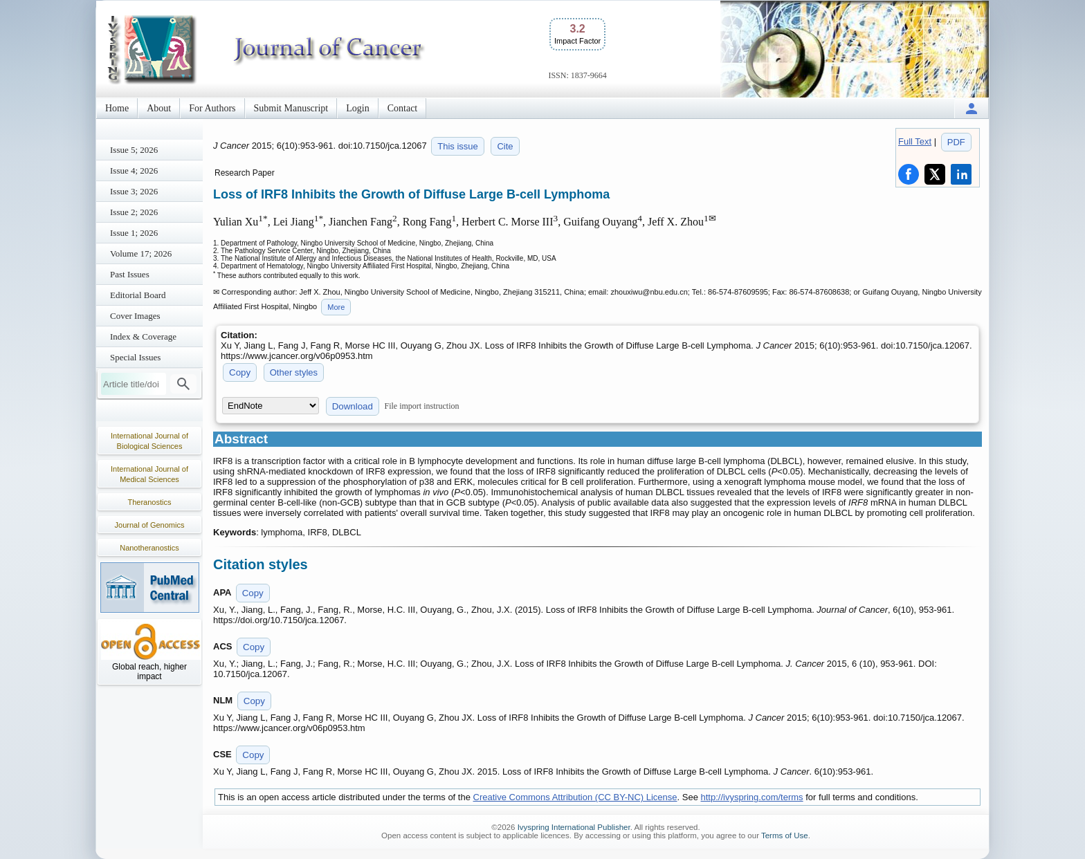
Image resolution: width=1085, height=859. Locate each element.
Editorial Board (138, 295)
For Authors (212, 108)
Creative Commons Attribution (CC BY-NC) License (575, 797)
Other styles (294, 372)
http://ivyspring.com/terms (752, 797)
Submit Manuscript (291, 108)
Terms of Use (784, 835)
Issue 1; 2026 (134, 233)
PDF (956, 142)
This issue (457, 146)
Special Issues (135, 357)
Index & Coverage (143, 336)
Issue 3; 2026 (134, 191)
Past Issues (129, 274)
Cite (505, 146)
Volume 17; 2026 (141, 253)
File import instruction (422, 406)
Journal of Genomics (150, 525)
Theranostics (150, 502)
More (336, 307)
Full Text (914, 141)
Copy (239, 372)
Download (352, 406)
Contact (403, 108)
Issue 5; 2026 (134, 150)
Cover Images (135, 316)
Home (117, 108)
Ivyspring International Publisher (574, 827)
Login (357, 108)
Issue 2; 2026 (134, 212)
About (159, 108)
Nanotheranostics (149, 548)
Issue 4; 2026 (134, 170)
